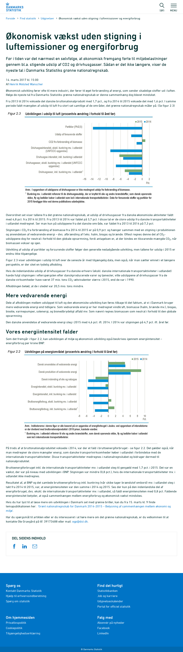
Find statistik (28, 18)
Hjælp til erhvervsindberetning (26, 596)
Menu (173, 8)
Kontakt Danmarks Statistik (24, 590)
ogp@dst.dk (80, 521)
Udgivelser (47, 18)
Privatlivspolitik (16, 622)
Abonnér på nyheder (110, 622)
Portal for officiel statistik (113, 606)
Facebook (103, 628)
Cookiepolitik (14, 628)
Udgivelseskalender (110, 601)
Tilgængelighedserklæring (23, 633)
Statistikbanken (107, 590)
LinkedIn (103, 633)
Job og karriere (107, 596)
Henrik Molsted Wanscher (26, 84)
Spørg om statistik (18, 601)
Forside (10, 18)
